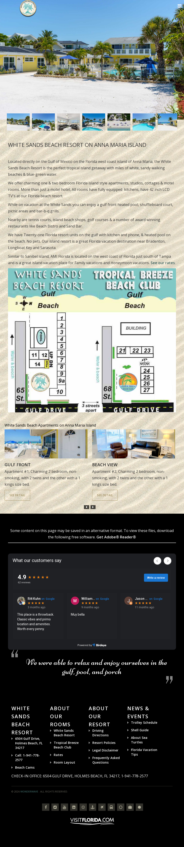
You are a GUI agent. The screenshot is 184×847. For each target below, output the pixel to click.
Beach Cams (25, 767)
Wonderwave (29, 791)
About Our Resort (99, 716)
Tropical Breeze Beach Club (66, 744)
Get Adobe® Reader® (116, 537)
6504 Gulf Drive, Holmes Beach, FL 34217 (29, 743)
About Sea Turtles (139, 739)
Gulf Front (18, 464)
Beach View (104, 464)
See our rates (163, 262)
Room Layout (64, 762)
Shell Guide (140, 730)
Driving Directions (100, 732)
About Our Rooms (60, 716)
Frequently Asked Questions (106, 760)
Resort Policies (103, 742)
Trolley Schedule (144, 722)
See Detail (17, 495)
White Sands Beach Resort (64, 732)
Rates (58, 755)
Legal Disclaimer (105, 750)
